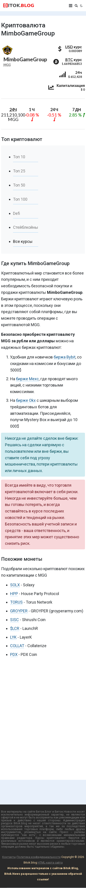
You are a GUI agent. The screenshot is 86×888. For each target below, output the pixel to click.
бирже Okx (26, 400)
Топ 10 (19, 156)
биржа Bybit (64, 357)
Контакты (9, 857)
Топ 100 (20, 199)
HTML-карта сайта (50, 862)
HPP (14, 593)
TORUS (16, 602)
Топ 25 (19, 171)
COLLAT (17, 645)
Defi (16, 213)
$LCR (14, 628)
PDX (14, 654)
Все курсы (23, 241)
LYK (13, 637)
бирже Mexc (27, 378)
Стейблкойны (25, 227)
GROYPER (19, 611)
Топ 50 (19, 185)
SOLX (15, 584)
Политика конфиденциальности (39, 857)
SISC (14, 619)
